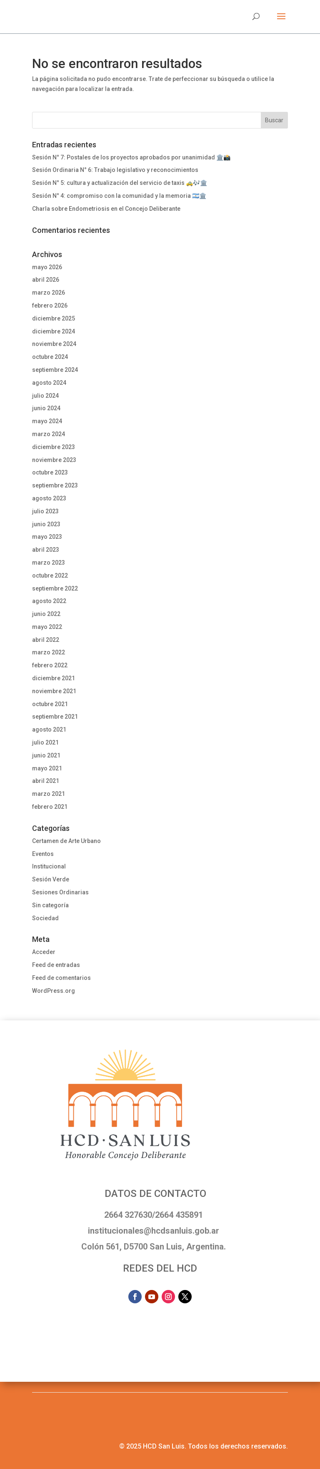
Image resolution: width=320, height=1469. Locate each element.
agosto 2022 (49, 601)
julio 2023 (45, 511)
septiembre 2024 (55, 369)
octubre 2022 (50, 575)
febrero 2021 (50, 806)
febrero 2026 (50, 305)
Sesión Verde (50, 879)
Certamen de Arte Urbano (66, 841)
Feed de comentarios (61, 977)
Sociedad (45, 918)
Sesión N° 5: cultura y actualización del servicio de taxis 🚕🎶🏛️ (119, 182)
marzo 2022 (48, 652)
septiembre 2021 (55, 716)
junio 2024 (46, 408)
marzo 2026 (48, 292)
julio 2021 (45, 742)
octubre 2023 (50, 472)
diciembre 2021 (53, 678)
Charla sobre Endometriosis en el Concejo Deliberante (106, 208)
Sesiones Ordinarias (60, 892)
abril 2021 (45, 780)
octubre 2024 (50, 356)
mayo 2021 (47, 768)
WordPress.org (53, 990)
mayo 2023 (47, 536)
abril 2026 (45, 279)
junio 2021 (46, 755)
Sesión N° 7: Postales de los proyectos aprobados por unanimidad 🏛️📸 (131, 157)
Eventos (43, 854)
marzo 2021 (48, 793)
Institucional (49, 866)
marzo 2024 (48, 434)
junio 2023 (46, 524)
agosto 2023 (49, 498)
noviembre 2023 (54, 460)
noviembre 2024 (54, 344)
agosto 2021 (49, 729)
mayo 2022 (47, 626)
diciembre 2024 (53, 331)
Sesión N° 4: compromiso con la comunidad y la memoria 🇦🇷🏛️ (119, 195)
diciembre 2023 (53, 447)
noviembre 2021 (54, 691)
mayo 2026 (47, 267)
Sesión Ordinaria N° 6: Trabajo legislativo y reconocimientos (115, 170)
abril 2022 (45, 639)
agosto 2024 (49, 382)
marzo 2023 (48, 562)
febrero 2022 (50, 665)
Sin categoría (50, 905)
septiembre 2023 (55, 485)
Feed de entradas (56, 965)
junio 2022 (46, 614)
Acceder (43, 952)
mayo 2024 (47, 421)
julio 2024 (45, 395)
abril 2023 (45, 549)
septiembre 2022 (55, 588)
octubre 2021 (50, 704)
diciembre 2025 (53, 318)
